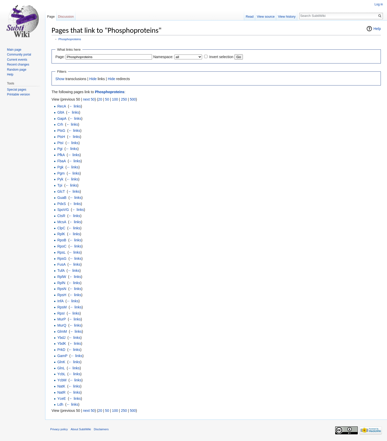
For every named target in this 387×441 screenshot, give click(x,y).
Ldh (60, 404)
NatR (61, 392)
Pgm (61, 173)
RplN (61, 283)
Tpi (59, 185)
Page (51, 16)
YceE (61, 398)
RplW (61, 277)
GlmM (62, 331)
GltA (60, 112)
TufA (60, 270)
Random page (16, 69)
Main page (14, 49)
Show (59, 79)
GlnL (61, 368)
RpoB (61, 240)
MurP (61, 319)
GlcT (61, 191)
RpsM (62, 307)
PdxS (61, 204)
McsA (61, 222)
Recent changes (18, 64)
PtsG (61, 130)
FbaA (61, 161)
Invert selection (221, 57)
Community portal (19, 54)
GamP (62, 356)
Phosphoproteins (69, 39)
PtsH (61, 137)
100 (115, 99)
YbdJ (61, 338)
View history (287, 16)
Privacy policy (59, 429)
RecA (61, 106)
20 (100, 99)
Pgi (59, 149)
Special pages (16, 89)
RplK (61, 234)
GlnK (61, 362)
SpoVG (63, 210)
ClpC (61, 228)
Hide (93, 79)
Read (250, 16)
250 (124, 99)
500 (133, 99)
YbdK (61, 343)
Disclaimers (101, 429)
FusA (61, 264)
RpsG (61, 258)
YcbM (61, 380)
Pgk (60, 167)
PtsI (60, 143)
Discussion (66, 16)
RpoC (61, 246)
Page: (60, 57)
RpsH (61, 295)
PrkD (61, 350)
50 (107, 99)
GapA (61, 118)
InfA (60, 301)
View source (265, 16)
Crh (60, 124)
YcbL (61, 374)
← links (75, 106)
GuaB (61, 198)
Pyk (60, 179)
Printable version (18, 94)
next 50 (89, 99)
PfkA (61, 155)
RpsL (61, 252)
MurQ (61, 325)
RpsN (61, 289)
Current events (17, 59)
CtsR (61, 216)
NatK (61, 386)
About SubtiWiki (81, 429)
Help (377, 29)
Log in (378, 4)
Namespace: (163, 57)
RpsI (61, 313)
